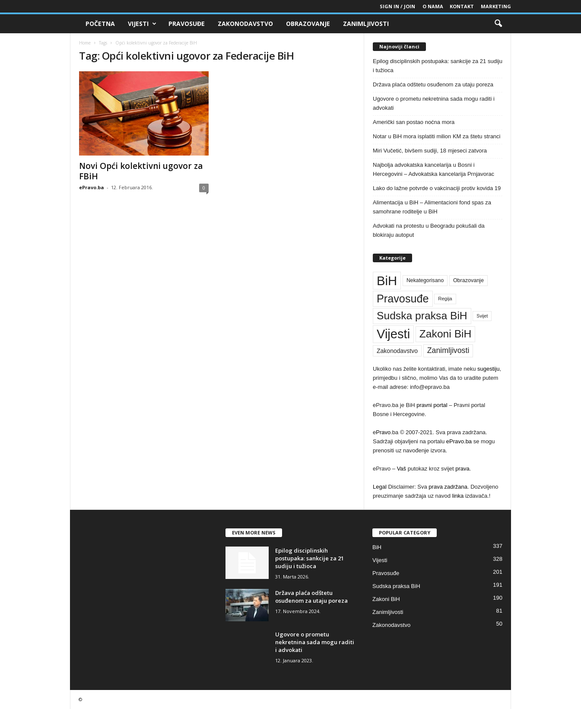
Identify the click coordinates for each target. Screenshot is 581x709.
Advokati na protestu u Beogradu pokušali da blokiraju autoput (429, 230)
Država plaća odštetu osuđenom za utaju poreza (433, 84)
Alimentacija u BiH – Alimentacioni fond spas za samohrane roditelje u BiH (432, 207)
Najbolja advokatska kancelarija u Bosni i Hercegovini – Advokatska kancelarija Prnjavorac (433, 169)
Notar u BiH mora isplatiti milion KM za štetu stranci (436, 136)
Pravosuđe (186, 23)
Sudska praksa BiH (396, 586)
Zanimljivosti (366, 23)
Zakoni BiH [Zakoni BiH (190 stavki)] (445, 334)
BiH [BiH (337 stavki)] (387, 280)
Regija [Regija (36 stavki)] (445, 298)
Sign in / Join (397, 6)
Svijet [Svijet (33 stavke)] (482, 315)
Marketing (496, 6)
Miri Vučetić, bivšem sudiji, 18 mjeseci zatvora (430, 150)
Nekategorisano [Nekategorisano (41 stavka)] (425, 280)
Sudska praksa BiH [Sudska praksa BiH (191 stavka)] (422, 315)
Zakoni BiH (386, 599)
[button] (498, 23)
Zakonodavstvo (245, 23)
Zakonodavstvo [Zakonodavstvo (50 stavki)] (397, 350)
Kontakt (462, 6)
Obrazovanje (308, 23)
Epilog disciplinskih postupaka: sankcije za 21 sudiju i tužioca (437, 65)
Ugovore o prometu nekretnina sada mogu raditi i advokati (434, 103)
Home (85, 43)
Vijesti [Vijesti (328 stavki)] (393, 334)
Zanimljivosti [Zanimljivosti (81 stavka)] (448, 350)
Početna (100, 23)
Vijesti (142, 23)
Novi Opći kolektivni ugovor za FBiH (141, 171)
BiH (376, 547)
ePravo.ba (91, 187)
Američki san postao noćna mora (413, 122)
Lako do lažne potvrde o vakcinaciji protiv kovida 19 (437, 188)
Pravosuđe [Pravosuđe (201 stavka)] (403, 299)
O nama (432, 6)
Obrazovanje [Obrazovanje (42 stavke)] (468, 280)
